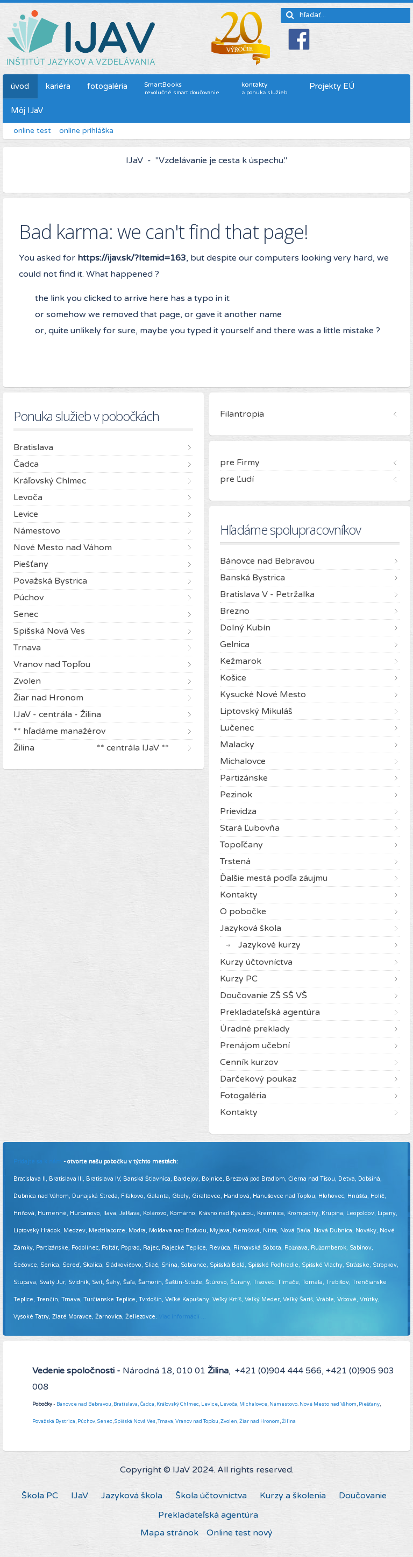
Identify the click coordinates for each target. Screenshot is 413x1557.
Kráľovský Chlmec (177, 1404)
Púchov (86, 1421)
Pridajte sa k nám (37, 1161)
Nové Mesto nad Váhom (328, 1404)
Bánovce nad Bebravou (83, 1404)
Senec (104, 1421)
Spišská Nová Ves (135, 1421)
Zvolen (228, 1421)
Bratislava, (126, 1404)
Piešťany (369, 1404)
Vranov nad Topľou (196, 1421)
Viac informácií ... (182, 1316)
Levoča (228, 1404)
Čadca (147, 1404)
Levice (209, 1404)
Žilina (289, 1421)
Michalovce (253, 1404)
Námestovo (283, 1404)
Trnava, (166, 1421)
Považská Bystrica (53, 1421)
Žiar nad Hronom (259, 1421)
